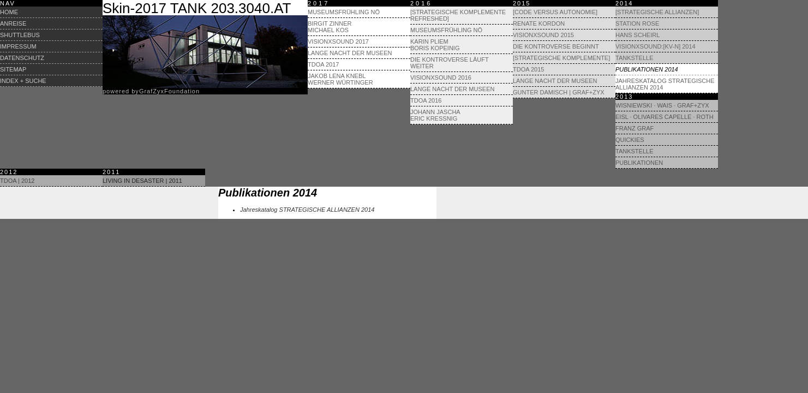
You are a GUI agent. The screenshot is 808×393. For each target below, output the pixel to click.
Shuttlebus (20, 35)
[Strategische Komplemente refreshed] (458, 15)
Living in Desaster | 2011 (142, 180)
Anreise (13, 23)
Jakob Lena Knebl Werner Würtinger (340, 79)
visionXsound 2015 (543, 35)
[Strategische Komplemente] (561, 58)
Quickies (629, 139)
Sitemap (13, 69)
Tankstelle (634, 58)
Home (9, 12)
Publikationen (639, 162)
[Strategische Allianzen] (657, 12)
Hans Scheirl (637, 35)
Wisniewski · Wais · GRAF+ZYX (662, 105)
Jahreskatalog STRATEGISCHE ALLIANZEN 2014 (665, 84)
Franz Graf (634, 128)
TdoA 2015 (528, 69)
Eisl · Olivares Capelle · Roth (664, 117)
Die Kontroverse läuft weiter (449, 62)
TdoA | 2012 (17, 180)
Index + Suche (23, 81)
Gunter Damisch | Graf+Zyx (558, 92)
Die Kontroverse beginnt (556, 46)
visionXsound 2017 (338, 41)
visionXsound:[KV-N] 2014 (655, 46)
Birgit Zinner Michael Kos (329, 26)
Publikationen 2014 (646, 69)
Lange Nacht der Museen (350, 53)
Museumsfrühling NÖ (344, 12)
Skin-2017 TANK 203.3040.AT (197, 8)
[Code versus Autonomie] (555, 12)
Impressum (18, 46)
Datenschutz (22, 58)
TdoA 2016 (425, 100)
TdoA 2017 (323, 64)
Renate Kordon (539, 23)
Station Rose (637, 23)
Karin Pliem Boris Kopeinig (434, 44)
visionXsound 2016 (440, 77)
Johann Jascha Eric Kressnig (435, 115)
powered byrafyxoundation (151, 91)
